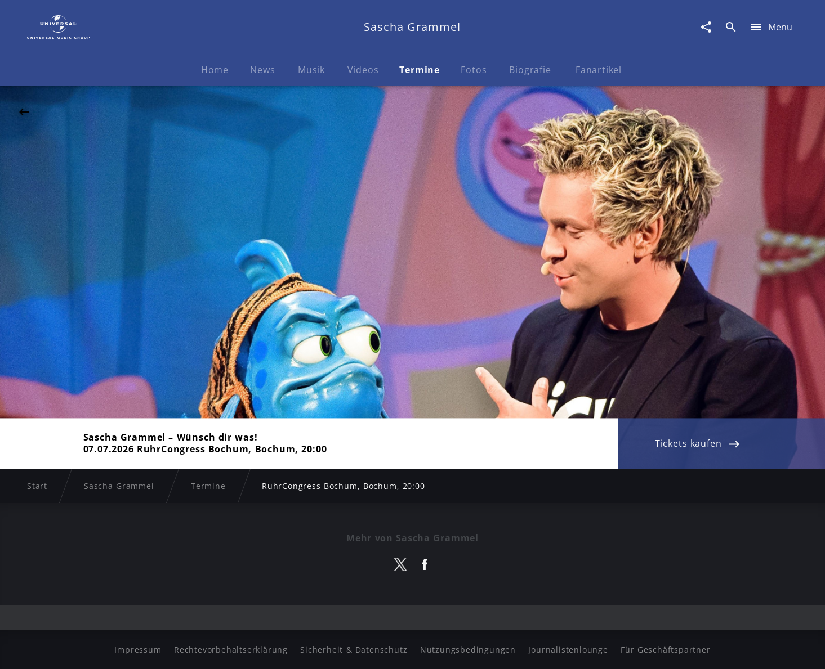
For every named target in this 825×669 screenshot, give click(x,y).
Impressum (137, 649)
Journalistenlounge (568, 649)
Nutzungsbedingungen (468, 649)
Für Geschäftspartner (665, 649)
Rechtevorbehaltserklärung (231, 649)
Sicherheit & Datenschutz (353, 649)
